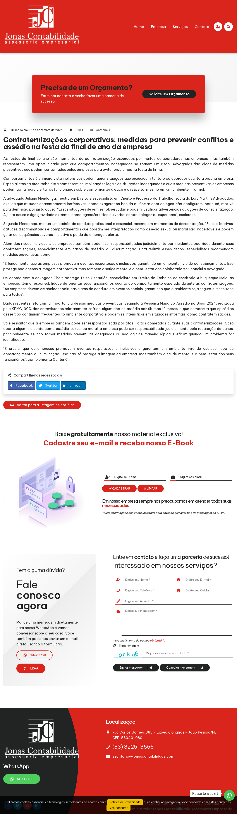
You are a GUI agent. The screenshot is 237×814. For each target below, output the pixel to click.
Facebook (21, 385)
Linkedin (73, 385)
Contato (202, 26)
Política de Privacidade (125, 802)
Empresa (158, 26)
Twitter (48, 385)
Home (139, 26)
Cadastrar (119, 488)
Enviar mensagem (136, 667)
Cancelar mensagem (184, 667)
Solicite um (169, 94)
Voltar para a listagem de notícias (42, 405)
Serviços (180, 26)
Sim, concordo (118, 808)
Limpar (150, 488)
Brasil (79, 130)
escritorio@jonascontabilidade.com (143, 756)
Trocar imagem (126, 645)
